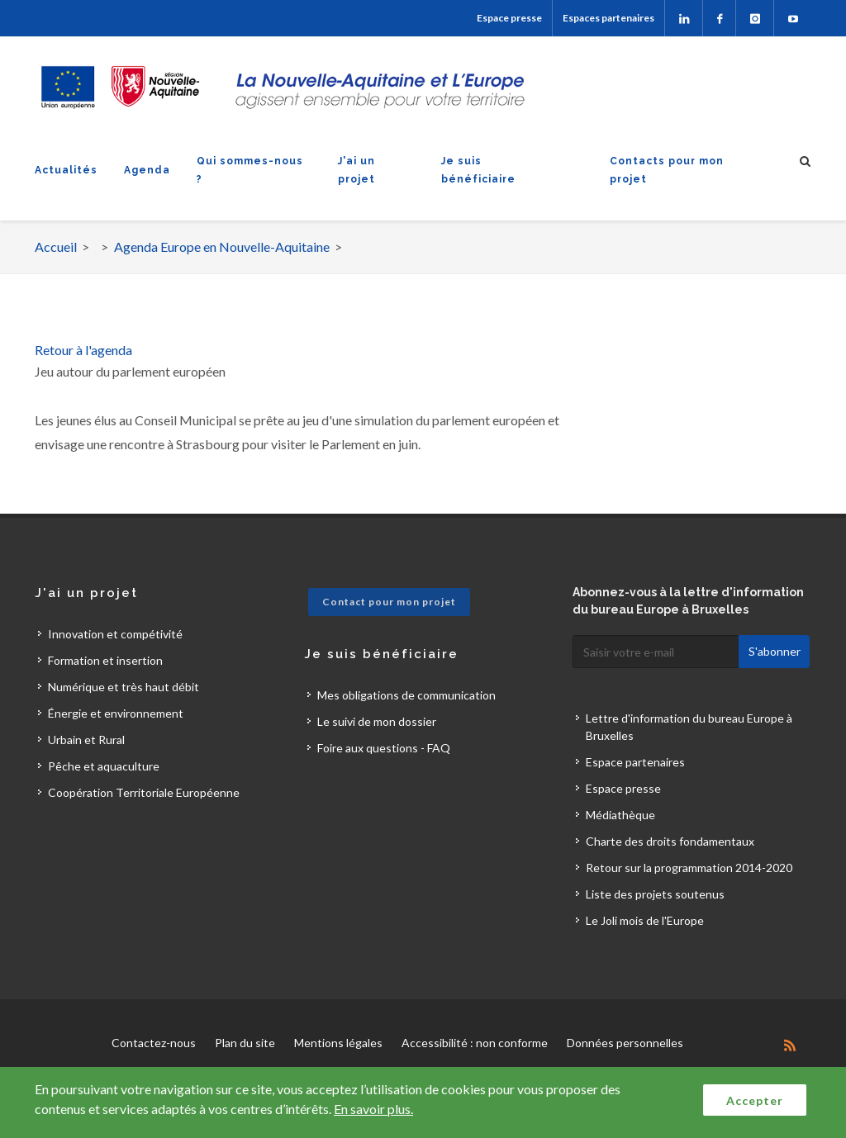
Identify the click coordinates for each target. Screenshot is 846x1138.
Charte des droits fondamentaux (670, 841)
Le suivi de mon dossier (376, 721)
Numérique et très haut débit (123, 687)
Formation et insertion (105, 660)
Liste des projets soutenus (655, 894)
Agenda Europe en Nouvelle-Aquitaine (222, 246)
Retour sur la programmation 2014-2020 (689, 868)
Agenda (147, 170)
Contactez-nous (154, 1043)
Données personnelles (625, 1043)
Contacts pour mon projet (667, 170)
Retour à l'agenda (83, 350)
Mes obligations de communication (406, 695)
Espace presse (509, 18)
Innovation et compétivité (115, 634)
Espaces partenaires (608, 18)
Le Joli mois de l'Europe (645, 920)
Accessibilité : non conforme (475, 1043)
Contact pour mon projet (389, 601)
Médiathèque (620, 815)
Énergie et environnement (115, 713)
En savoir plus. (373, 1109)
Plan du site (245, 1043)
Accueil (56, 246)
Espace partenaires (635, 762)
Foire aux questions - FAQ (383, 748)
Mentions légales (338, 1043)
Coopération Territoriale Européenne (144, 792)
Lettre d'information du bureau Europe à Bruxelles (689, 726)
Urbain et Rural (86, 740)
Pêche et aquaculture (103, 766)
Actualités (66, 170)
